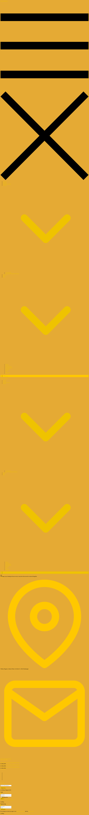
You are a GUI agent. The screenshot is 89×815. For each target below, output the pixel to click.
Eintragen (5, 274)
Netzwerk (7, 365)
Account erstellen (10, 799)
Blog (4, 275)
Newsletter (7, 368)
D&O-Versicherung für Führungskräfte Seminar (9, 762)
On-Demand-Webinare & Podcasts (12, 273)
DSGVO (7, 373)
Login (4, 375)
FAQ (6, 371)
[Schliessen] (0, 793)
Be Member (3, 809)
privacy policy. (31, 811)
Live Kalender (8, 272)
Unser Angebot (8, 366)
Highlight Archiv (8, 367)
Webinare (5, 181)
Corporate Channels (7, 184)
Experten (5, 182)
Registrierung (5, 376)
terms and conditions (21, 811)
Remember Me (5, 797)
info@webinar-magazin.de (5, 758)
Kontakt (7, 369)
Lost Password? (3, 799)
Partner (6, 364)
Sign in (2, 798)
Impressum (7, 372)
